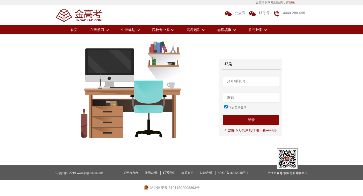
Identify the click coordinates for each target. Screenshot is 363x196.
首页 (74, 30)
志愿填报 (226, 30)
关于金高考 (130, 173)
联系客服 (188, 173)
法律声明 (206, 173)
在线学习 (99, 30)
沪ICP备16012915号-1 (233, 173)
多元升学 (257, 30)
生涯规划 (130, 30)
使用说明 (151, 173)
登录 (292, 2)
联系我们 (169, 173)
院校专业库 (163, 30)
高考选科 (196, 30)
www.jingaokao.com (90, 173)
